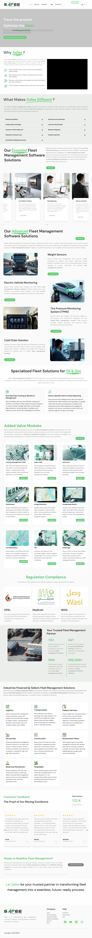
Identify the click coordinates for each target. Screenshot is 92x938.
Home (30, 4)
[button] (5, 837)
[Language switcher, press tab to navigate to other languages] (83, 4)
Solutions (45, 4)
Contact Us (58, 4)
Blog (52, 4)
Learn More (39, 224)
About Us (36, 4)
